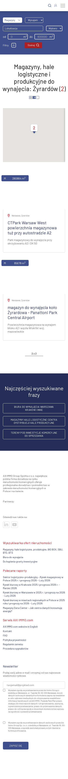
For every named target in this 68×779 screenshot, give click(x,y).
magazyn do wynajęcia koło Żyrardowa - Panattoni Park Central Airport (32, 312)
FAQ (5, 635)
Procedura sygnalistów (15, 648)
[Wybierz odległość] (54, 28)
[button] (34, 129)
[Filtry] (13, 45)
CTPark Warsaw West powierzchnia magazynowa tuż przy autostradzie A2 (32, 227)
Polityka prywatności (14, 639)
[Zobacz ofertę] (34, 191)
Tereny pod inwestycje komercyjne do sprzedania (34, 434)
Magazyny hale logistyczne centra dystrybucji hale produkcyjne (34, 421)
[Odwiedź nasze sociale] (6, 524)
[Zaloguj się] (55, 5)
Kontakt (7, 631)
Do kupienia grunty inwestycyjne (20, 561)
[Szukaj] (49, 5)
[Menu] (63, 5)
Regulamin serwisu (13, 644)
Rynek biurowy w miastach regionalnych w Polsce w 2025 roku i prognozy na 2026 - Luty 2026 (34, 602)
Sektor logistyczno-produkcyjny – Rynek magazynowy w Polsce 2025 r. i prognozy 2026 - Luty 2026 (33, 579)
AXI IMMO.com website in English (20, 626)
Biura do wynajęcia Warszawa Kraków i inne (34, 408)
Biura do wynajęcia (13, 557)
